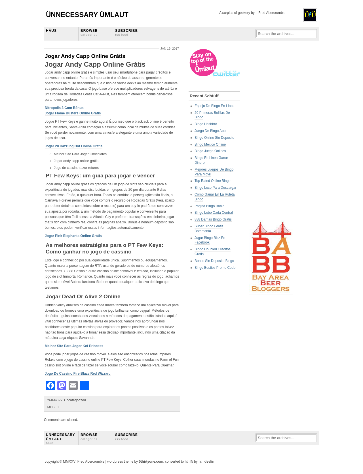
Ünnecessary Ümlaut (87, 14)
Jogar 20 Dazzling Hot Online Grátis (73, 146)
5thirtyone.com (151, 461)
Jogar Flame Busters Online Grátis (73, 113)
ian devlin (206, 461)
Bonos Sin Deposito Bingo (214, 261)
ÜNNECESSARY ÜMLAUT (60, 439)
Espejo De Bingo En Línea (215, 106)
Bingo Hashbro (206, 124)
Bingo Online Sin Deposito (214, 138)
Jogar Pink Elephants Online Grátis (73, 236)
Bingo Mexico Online (210, 144)
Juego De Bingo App (210, 131)
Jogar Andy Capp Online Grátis (85, 56)
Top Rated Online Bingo (213, 181)
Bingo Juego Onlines (210, 151)
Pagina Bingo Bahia (209, 206)
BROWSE (89, 32)
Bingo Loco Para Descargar (215, 188)
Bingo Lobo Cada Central (214, 213)
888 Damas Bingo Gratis (213, 219)
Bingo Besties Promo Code (215, 268)
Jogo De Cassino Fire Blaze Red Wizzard (78, 374)
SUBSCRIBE (126, 32)
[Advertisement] (271, 134)
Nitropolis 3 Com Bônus (64, 108)
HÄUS (51, 31)
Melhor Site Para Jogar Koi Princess (74, 346)
